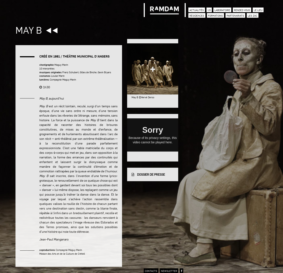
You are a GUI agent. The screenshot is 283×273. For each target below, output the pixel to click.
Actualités (196, 10)
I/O (209, 10)
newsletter (169, 271)
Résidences (196, 15)
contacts (151, 271)
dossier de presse (148, 174)
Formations (215, 15)
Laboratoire (222, 10)
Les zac (252, 15)
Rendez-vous (242, 10)
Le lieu (258, 10)
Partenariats (235, 15)
